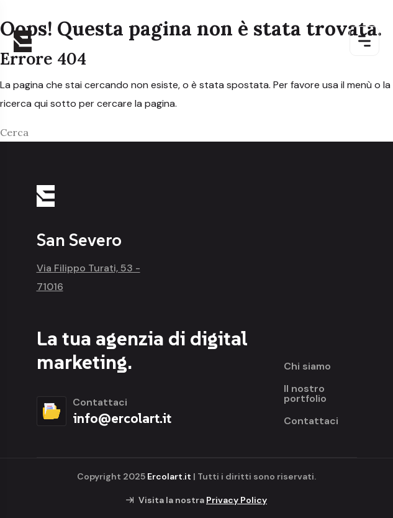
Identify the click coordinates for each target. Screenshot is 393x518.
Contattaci (311, 421)
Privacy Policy (236, 500)
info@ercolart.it (122, 418)
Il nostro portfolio (305, 394)
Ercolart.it (169, 476)
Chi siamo (307, 366)
